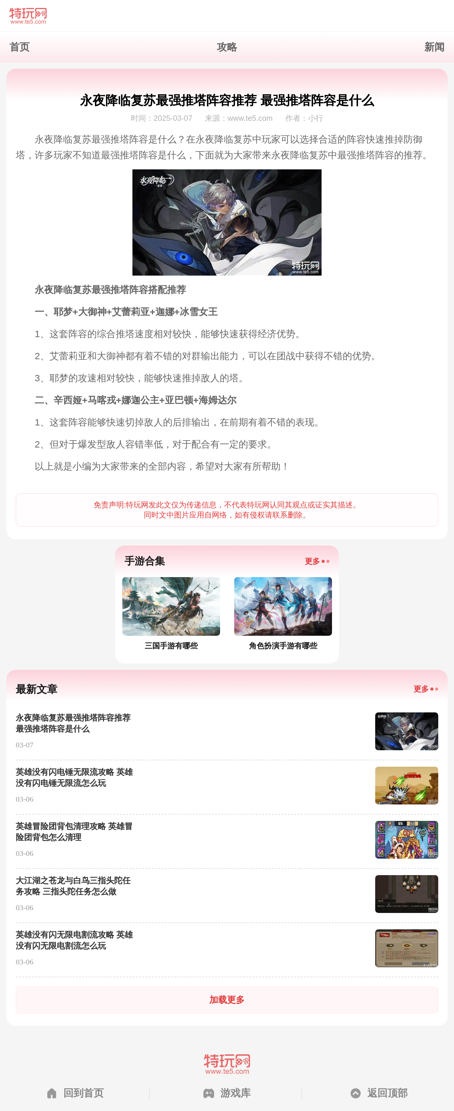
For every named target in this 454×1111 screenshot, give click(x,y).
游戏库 (235, 1093)
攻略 (227, 47)
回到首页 (83, 1093)
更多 (312, 561)
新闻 (434, 47)
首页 (19, 47)
